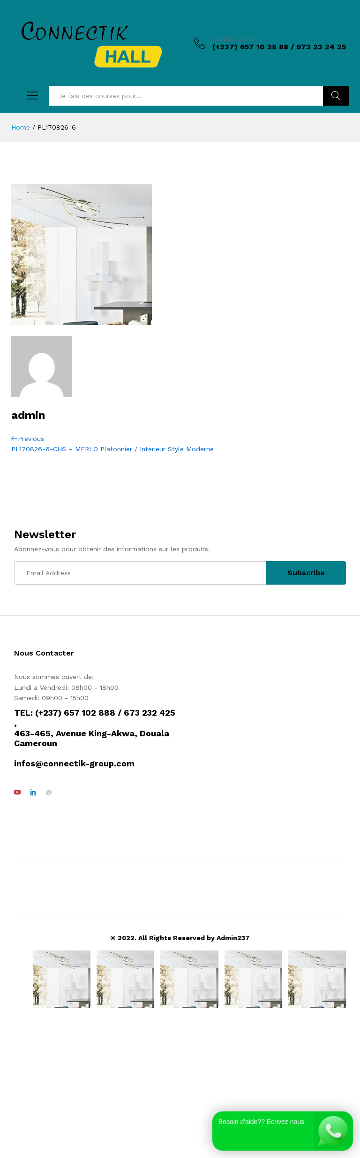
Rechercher (336, 96)
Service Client (233, 38)
